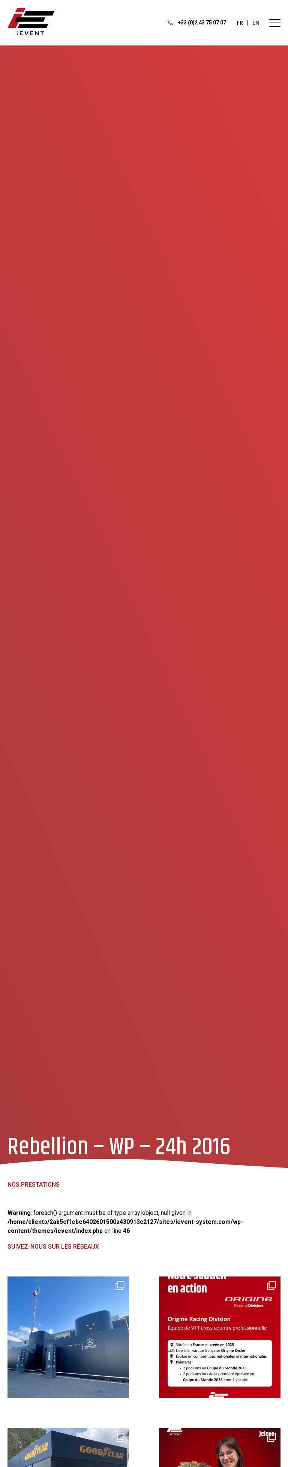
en (255, 23)
